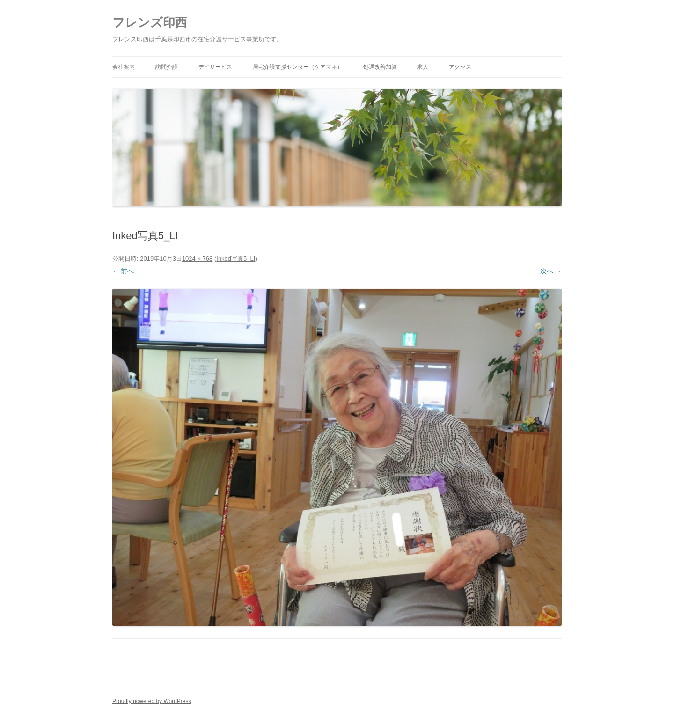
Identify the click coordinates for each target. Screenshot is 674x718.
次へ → (551, 271)
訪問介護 (166, 67)
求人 (422, 67)
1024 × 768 (197, 258)
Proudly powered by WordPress (151, 701)
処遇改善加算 (380, 67)
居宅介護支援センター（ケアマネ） (298, 67)
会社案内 (123, 67)
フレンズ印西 (149, 22)
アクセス (460, 67)
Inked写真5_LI (235, 258)
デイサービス (215, 67)
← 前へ (123, 271)
